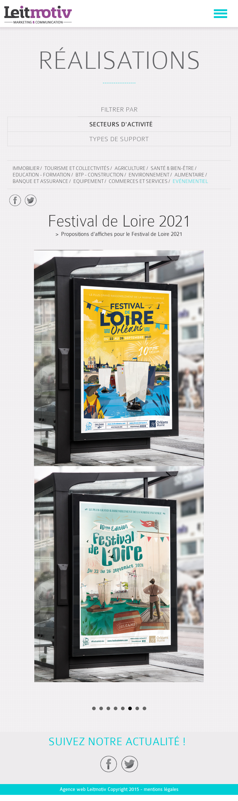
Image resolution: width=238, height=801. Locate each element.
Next (220, 247)
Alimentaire (189, 175)
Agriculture (130, 168)
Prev (17, 247)
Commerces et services (138, 181)
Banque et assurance (40, 181)
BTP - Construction (99, 175)
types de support (119, 139)
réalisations (119, 60)
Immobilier (26, 168)
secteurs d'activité (121, 124)
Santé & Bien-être (172, 168)
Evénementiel (190, 181)
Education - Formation (41, 175)
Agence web (73, 789)
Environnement (149, 175)
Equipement (88, 181)
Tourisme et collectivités (76, 168)
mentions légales (161, 789)
